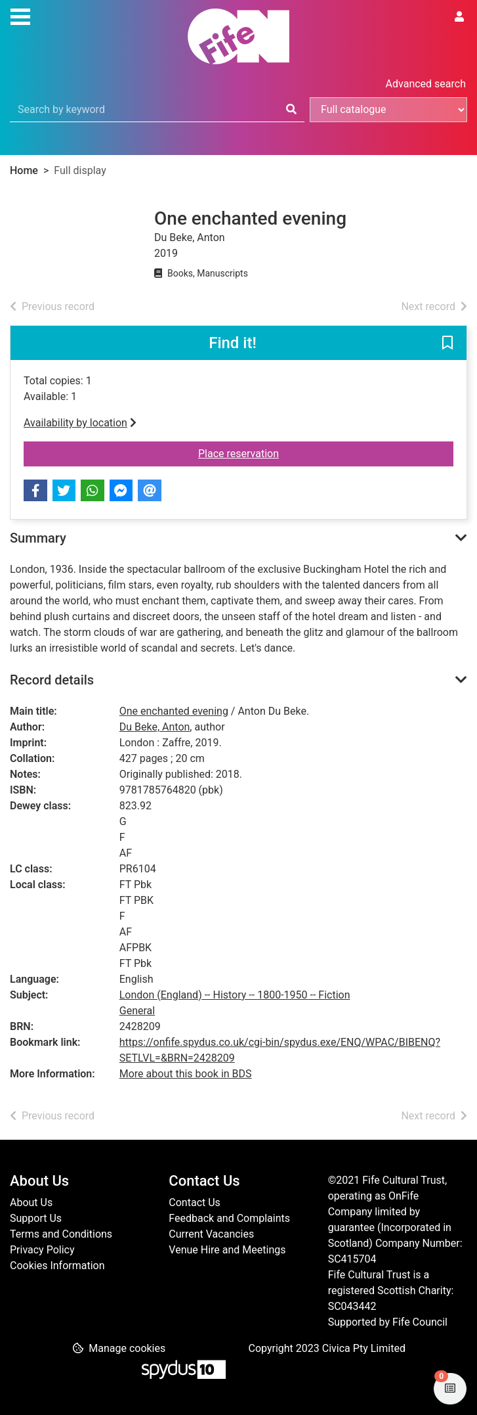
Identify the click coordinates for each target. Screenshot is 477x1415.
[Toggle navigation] (20, 15)
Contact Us (194, 1202)
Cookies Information (57, 1265)
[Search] (291, 109)
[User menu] (459, 17)
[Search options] (388, 109)
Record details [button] (52, 680)
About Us (31, 1202)
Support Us (36, 1218)
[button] (447, 343)
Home (24, 170)
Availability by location (80, 422)
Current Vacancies (211, 1234)
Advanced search (426, 84)
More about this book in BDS (185, 1073)
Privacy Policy (42, 1250)
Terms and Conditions (61, 1234)
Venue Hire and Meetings (227, 1250)
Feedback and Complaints (229, 1218)
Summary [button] (38, 538)
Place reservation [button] (300, 452)
